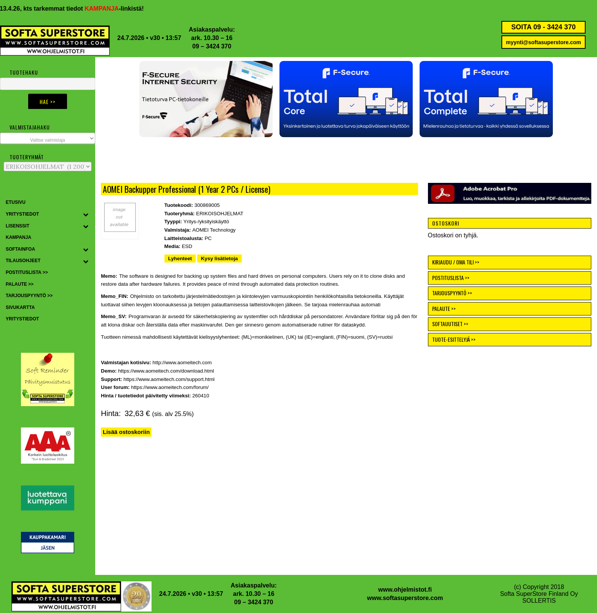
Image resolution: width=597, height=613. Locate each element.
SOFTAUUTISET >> (450, 324)
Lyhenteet (180, 258)
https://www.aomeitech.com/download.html (166, 371)
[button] (346, 99)
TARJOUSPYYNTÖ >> (452, 293)
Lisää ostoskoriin (126, 432)
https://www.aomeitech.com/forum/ (170, 387)
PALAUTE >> (444, 308)
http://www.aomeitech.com (182, 362)
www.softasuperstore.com (405, 598)
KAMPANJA (108, 8)
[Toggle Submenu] (85, 214)
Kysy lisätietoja (219, 258)
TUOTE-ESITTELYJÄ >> (454, 339)
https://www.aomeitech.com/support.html (168, 379)
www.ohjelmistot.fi (405, 589)
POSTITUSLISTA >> (450, 278)
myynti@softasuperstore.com (543, 42)
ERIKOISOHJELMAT (219, 213)
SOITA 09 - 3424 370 (543, 27)
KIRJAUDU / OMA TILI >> (455, 262)
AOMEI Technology (214, 230)
